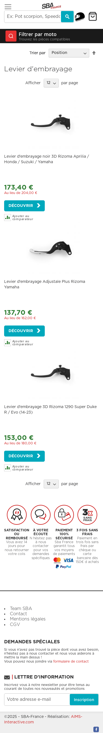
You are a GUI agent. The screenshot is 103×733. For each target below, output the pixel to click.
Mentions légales (28, 619)
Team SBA (21, 608)
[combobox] (39, 16)
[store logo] (51, 6)
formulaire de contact (71, 661)
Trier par (37, 53)
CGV (15, 624)
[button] (28, 217)
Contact (18, 614)
